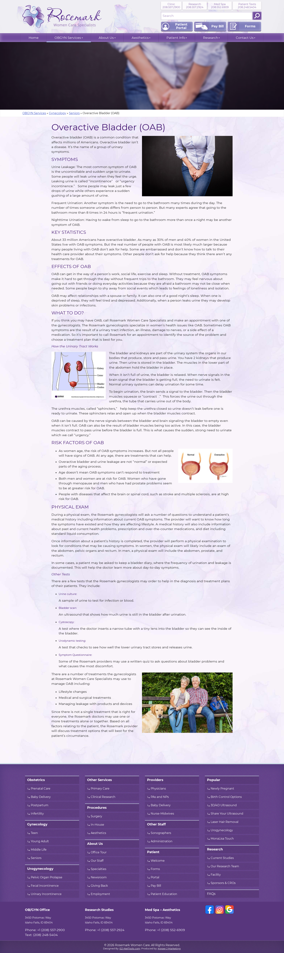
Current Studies (222, 858)
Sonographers (161, 833)
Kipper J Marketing (169, 948)
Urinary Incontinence (46, 894)
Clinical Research (103, 797)
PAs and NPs (160, 797)
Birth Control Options (226, 797)
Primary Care (100, 788)
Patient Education (164, 894)
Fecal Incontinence (45, 885)
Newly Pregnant (222, 788)
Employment (100, 894)
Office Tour (98, 852)
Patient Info (175, 38)
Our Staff (97, 860)
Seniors (74, 113)
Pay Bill (156, 885)
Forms (155, 869)
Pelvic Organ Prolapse (46, 877)
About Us (106, 38)
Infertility (37, 813)
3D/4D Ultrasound (224, 805)
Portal (155, 877)
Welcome (158, 860)
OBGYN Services (68, 38)
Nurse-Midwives (162, 813)
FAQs (211, 894)
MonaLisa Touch (222, 838)
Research (210, 38)
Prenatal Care (40, 788)
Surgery (96, 816)
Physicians (158, 788)
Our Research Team (225, 866)
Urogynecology (222, 830)
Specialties (98, 869)
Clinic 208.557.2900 (171, 6)
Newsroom (99, 877)
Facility (216, 874)
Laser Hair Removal (224, 822)
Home (34, 38)
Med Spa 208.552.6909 (220, 6)
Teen (34, 833)
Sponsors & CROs (223, 883)
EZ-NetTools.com (130, 948)
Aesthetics (140, 38)
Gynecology (57, 113)
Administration (161, 841)
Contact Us (245, 38)
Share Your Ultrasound (227, 813)
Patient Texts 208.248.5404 (247, 6)
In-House (97, 824)
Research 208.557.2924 (194, 6)
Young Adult (40, 841)
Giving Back (99, 885)
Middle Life (39, 849)
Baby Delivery (41, 797)
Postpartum (39, 805)
